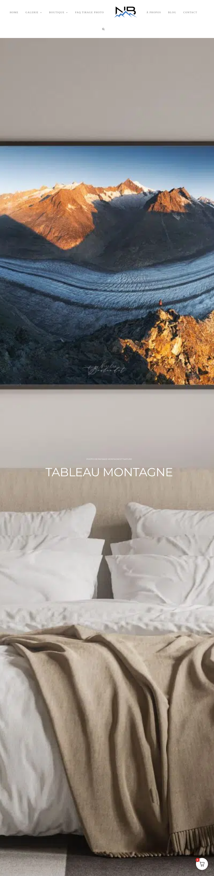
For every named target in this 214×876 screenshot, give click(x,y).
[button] (103, 29)
